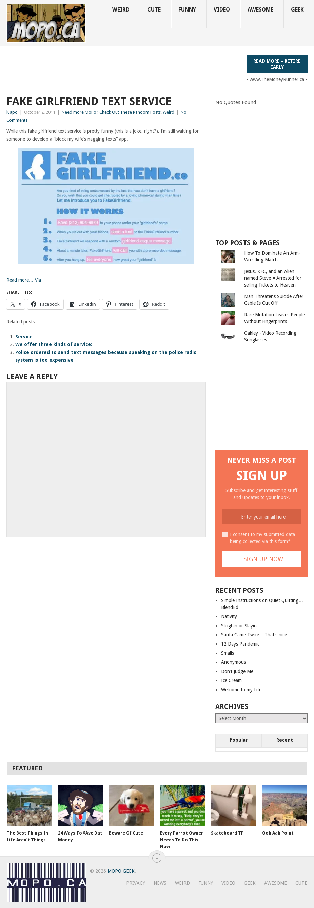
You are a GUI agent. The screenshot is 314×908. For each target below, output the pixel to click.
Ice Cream (231, 680)
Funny (187, 9)
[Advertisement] (129, 70)
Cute (154, 9)
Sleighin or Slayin (239, 625)
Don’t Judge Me (237, 671)
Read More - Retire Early (277, 64)
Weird (121, 9)
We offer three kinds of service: (53, 344)
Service (24, 336)
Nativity (229, 616)
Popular (239, 740)
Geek (297, 9)
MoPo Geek (121, 871)
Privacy (135, 883)
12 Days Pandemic (240, 644)
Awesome (260, 9)
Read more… (20, 280)
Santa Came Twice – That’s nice (254, 634)
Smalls (227, 653)
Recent (284, 740)
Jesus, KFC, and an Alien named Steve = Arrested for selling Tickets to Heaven (272, 278)
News (160, 883)
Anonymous (233, 662)
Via (37, 280)
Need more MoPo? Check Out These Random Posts (111, 112)
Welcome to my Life (241, 689)
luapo (12, 112)
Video (222, 9)
